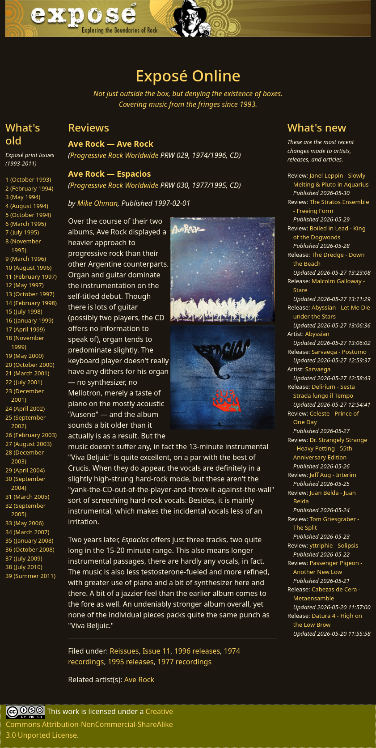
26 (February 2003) (31, 435)
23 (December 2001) (24, 395)
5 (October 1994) (28, 215)
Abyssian (317, 334)
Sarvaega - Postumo (339, 352)
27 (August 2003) (28, 444)
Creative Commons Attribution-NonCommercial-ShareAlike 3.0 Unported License (89, 723)
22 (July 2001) (23, 382)
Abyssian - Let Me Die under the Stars (331, 311)
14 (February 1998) (31, 303)
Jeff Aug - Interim (332, 475)
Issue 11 (156, 651)
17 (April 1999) (25, 329)
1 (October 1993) (28, 179)
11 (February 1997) (31, 276)
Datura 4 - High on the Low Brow (327, 620)
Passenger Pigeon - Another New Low (328, 567)
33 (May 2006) (24, 523)
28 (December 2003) (24, 456)
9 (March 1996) (25, 259)
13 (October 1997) (30, 294)
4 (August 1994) (26, 206)
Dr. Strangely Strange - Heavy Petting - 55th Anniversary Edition (330, 448)
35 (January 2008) (29, 540)
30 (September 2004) (25, 483)
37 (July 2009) (23, 558)
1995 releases (131, 662)
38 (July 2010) (23, 567)
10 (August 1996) (28, 268)
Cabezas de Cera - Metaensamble (326, 593)
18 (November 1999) (24, 342)
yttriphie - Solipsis (333, 545)
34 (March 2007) (27, 532)
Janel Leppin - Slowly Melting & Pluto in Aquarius (331, 179)
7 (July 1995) (22, 232)
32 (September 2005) (25, 510)
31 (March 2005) (27, 497)
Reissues (124, 651)
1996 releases (197, 651)
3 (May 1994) (22, 197)
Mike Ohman (97, 203)
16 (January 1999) (29, 320)
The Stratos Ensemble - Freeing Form (331, 206)
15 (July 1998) (23, 311)
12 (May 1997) (24, 285)
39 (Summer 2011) (30, 576)
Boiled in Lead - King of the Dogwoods (329, 232)
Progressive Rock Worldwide (114, 155)
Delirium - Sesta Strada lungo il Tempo (324, 391)
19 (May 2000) (24, 356)
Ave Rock (139, 679)
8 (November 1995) (23, 245)
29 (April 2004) (25, 470)
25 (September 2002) (25, 421)
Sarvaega (318, 369)
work (71, 711)
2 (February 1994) (29, 188)
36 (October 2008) (30, 549)
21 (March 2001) (27, 373)
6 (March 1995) (25, 224)
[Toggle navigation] (50, 49)
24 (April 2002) (25, 408)
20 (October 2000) (30, 365)
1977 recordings (184, 662)
